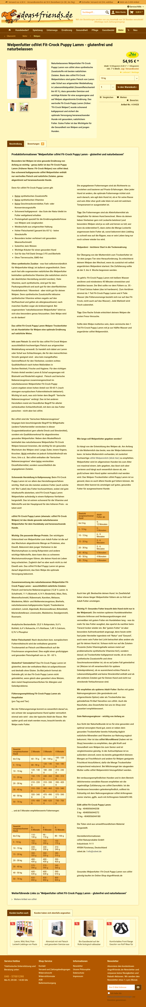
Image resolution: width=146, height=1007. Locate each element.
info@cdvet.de (94, 851)
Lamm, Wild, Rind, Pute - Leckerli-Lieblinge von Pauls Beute (25, 943)
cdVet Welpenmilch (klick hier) (104, 458)
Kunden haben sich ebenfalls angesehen (52, 913)
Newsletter (78, 966)
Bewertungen (36, 143)
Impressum (78, 976)
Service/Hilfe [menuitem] (134, 7)
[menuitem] (95, 12)
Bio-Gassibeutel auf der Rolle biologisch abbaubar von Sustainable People (89, 943)
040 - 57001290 (14, 976)
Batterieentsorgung (47, 983)
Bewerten (132, 100)
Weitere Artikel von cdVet (24, 899)
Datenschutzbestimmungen (119, 997)
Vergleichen (106, 97)
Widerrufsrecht (45, 973)
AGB (41, 980)
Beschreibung (15, 144)
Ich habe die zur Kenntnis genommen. (121, 996)
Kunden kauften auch (18, 913)
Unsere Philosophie (81, 969)
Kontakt (42, 966)
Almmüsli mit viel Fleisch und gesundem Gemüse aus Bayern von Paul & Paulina (57, 943)
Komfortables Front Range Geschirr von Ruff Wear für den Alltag (121, 943)
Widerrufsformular (47, 976)
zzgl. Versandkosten (130, 69)
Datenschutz (78, 973)
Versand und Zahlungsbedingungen (54, 969)
